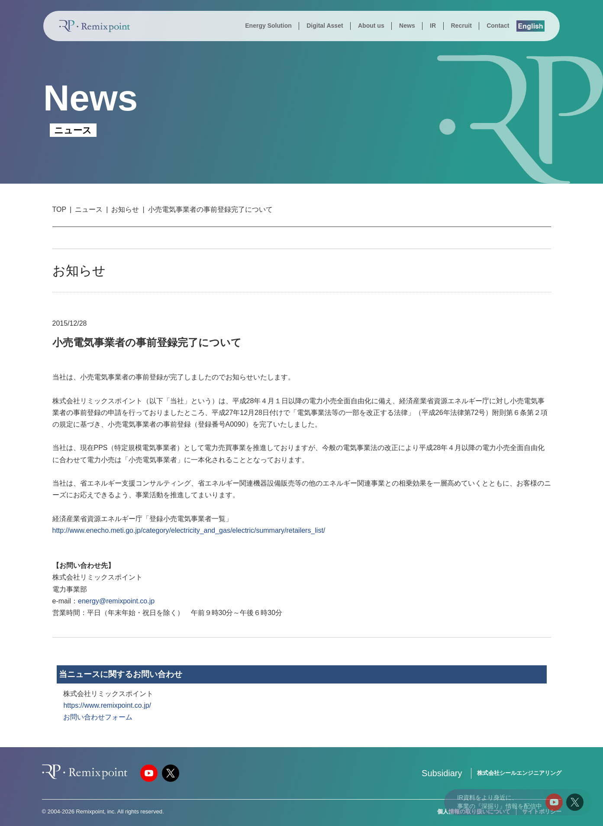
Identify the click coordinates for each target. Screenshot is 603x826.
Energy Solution (268, 25)
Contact (498, 25)
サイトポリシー (541, 811)
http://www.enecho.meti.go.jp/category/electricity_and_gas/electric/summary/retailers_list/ (189, 530)
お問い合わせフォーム (97, 717)
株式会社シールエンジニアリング (519, 773)
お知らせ (125, 209)
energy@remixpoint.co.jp (116, 601)
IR (433, 25)
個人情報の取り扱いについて (473, 811)
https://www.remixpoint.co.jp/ (107, 705)
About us (371, 25)
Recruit (461, 25)
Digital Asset (324, 25)
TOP (59, 209)
